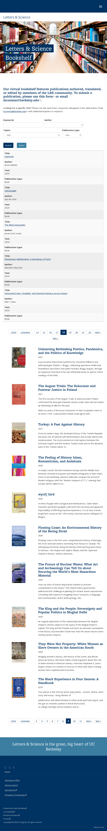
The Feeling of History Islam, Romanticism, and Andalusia (60, 459)
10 (75, 721)
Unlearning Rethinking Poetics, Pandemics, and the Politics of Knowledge (70, 351)
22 (90, 333)
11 (82, 721)
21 (84, 333)
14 (38, 333)
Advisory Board (11, 785)
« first (14, 333)
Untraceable (10, 190)
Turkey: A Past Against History (61, 424)
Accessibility (9, 812)
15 (45, 333)
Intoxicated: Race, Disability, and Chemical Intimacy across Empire (36, 293)
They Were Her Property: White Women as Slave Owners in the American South (70, 646)
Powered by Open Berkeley (15, 808)
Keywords (8, 120)
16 (51, 333)
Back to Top (99, 827)
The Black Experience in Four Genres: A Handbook (68, 681)
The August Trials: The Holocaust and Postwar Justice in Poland (67, 388)
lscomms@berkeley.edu (22, 100)
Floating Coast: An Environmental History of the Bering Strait (70, 529)
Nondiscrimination (11, 815)
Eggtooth (9, 156)
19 (71, 333)
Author (48, 120)
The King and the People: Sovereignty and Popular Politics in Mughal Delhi (70, 610)
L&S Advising (11, 790)
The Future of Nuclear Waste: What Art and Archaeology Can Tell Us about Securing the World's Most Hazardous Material (68, 569)
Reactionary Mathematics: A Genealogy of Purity (28, 259)
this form (47, 96)
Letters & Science (16, 17)
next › (98, 333)
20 (77, 333)
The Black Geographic (15, 224)
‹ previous (26, 333)
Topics (6, 130)
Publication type (70, 130)
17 (58, 333)
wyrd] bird (46, 494)
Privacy (7, 819)
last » (56, 339)
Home (7, 772)
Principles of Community (16, 795)
